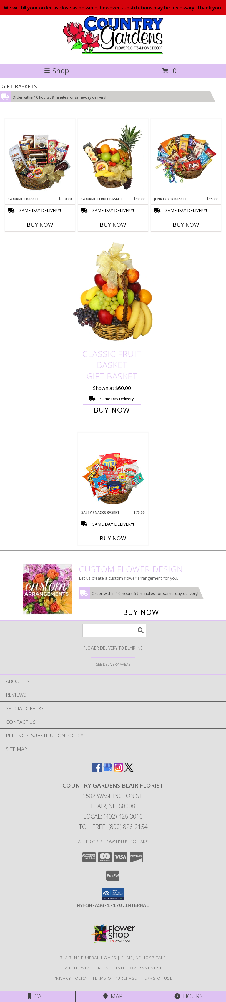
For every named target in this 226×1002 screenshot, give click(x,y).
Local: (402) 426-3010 (113, 816)
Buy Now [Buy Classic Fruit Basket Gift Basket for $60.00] (112, 410)
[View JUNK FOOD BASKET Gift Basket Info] (186, 158)
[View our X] (129, 770)
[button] (113, 894)
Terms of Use (157, 978)
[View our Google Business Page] (107, 770)
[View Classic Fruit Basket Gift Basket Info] (113, 292)
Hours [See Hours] (188, 996)
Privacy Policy (70, 978)
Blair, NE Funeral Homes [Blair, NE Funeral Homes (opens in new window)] (88, 957)
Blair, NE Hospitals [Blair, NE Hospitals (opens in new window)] (143, 957)
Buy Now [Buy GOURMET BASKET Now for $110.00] (40, 224)
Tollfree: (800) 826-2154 (113, 827)
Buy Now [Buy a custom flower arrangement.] (141, 612)
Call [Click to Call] (37, 996)
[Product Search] (114, 630)
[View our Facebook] (97, 770)
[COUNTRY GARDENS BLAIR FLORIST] (113, 55)
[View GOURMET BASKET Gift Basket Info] (40, 158)
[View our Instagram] (118, 770)
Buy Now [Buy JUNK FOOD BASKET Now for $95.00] (186, 224)
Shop (56, 70)
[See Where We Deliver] (113, 664)
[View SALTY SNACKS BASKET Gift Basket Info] (113, 471)
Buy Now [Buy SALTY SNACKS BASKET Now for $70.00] (113, 538)
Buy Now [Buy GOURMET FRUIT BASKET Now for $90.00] (113, 224)
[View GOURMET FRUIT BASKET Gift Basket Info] (113, 158)
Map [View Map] (113, 996)
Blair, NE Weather (80, 967)
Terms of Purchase (114, 978)
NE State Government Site (136, 967)
